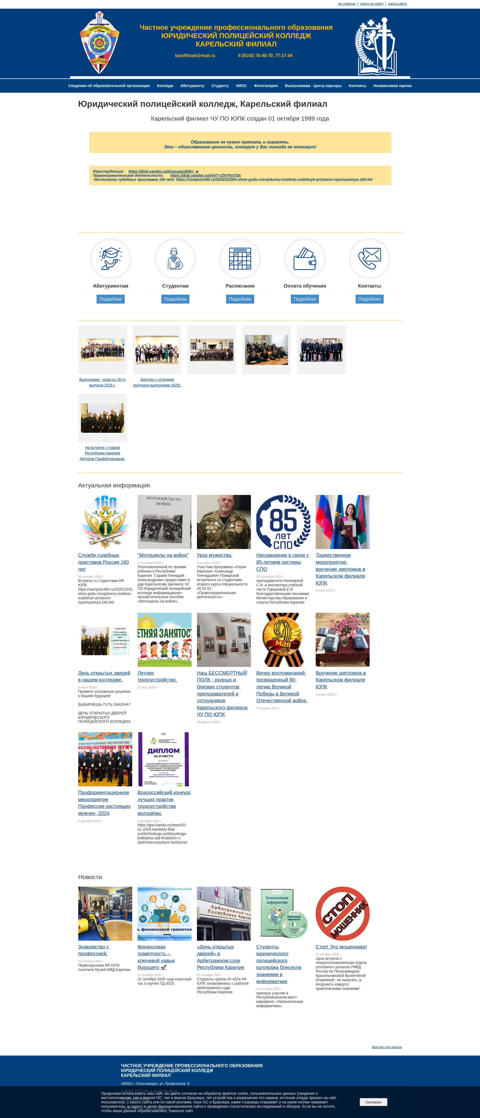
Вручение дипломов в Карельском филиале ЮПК (341, 680)
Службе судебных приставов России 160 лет (103, 562)
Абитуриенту (193, 86)
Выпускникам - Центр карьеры (313, 86)
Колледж (165, 86)
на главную (347, 4)
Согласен (373, 1102)
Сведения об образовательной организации (109, 86)
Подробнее (110, 299)
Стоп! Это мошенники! (341, 947)
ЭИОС (241, 86)
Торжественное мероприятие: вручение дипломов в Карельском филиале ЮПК (340, 568)
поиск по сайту (371, 4)
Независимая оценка (392, 86)
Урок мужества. (214, 555)
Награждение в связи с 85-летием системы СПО (282, 562)
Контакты (357, 86)
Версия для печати (387, 1047)
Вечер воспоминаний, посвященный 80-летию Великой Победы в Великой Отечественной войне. (282, 686)
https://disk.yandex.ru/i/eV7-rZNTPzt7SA (205, 176)
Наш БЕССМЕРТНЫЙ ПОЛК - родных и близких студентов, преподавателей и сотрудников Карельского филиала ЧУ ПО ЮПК (222, 693)
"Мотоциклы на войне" (163, 555)
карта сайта (397, 4)
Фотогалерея (266, 86)
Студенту (220, 86)
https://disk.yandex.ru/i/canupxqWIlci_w (163, 171)
